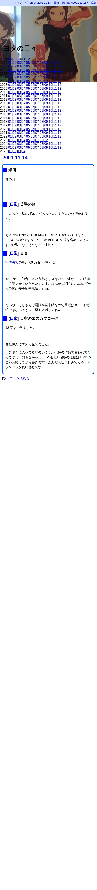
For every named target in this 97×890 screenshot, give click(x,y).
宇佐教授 (11, 262)
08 (10, 59)
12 (28, 59)
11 (23, 59)
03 (19, 62)
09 (14, 59)
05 (28, 62)
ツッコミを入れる (16, 378)
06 (32, 62)
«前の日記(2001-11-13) (37, 2)
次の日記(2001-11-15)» (75, 2)
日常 (13, 204)
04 (23, 62)
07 (37, 62)
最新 (56, 2)
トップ (18, 2)
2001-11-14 (15, 157)
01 (10, 62)
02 (14, 62)
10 (19, 59)
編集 (93, 2)
